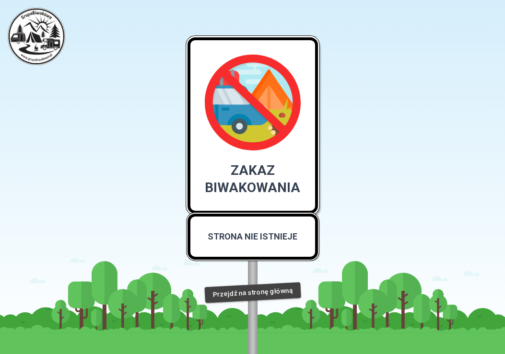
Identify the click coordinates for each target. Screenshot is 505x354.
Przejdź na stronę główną (252, 292)
